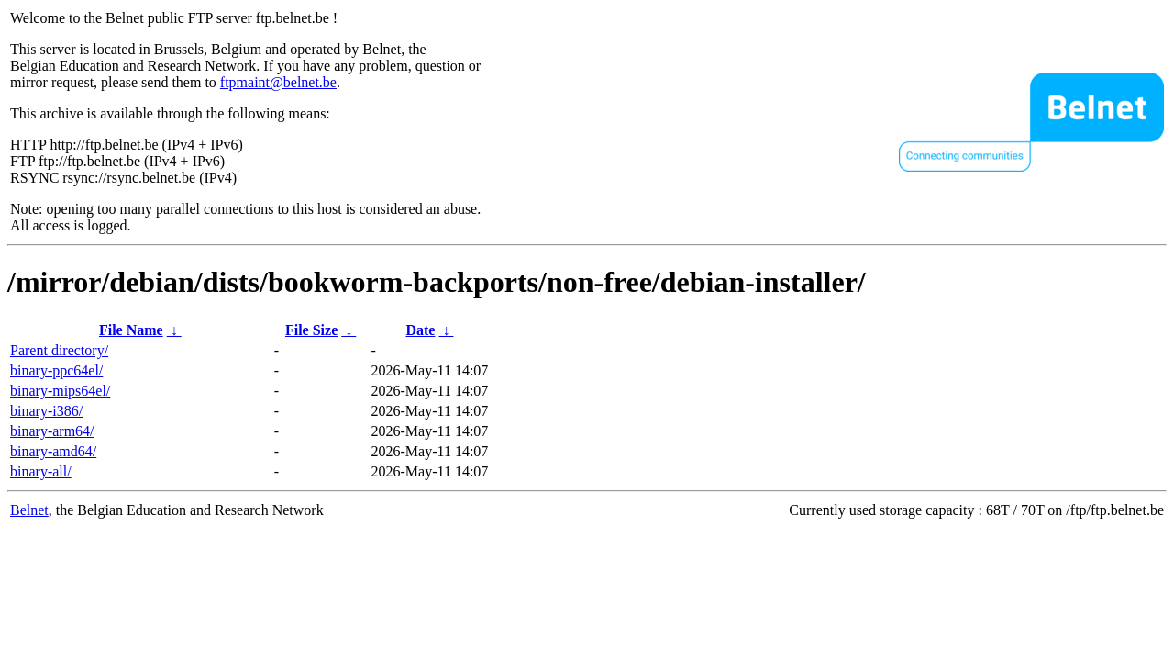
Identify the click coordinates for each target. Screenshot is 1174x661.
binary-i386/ (46, 411)
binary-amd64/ (53, 451)
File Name (131, 330)
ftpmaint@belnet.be (278, 82)
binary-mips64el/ (60, 390)
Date (420, 330)
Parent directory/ (59, 350)
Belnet (29, 510)
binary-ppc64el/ (56, 370)
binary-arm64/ (52, 431)
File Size (311, 330)
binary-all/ (41, 471)
